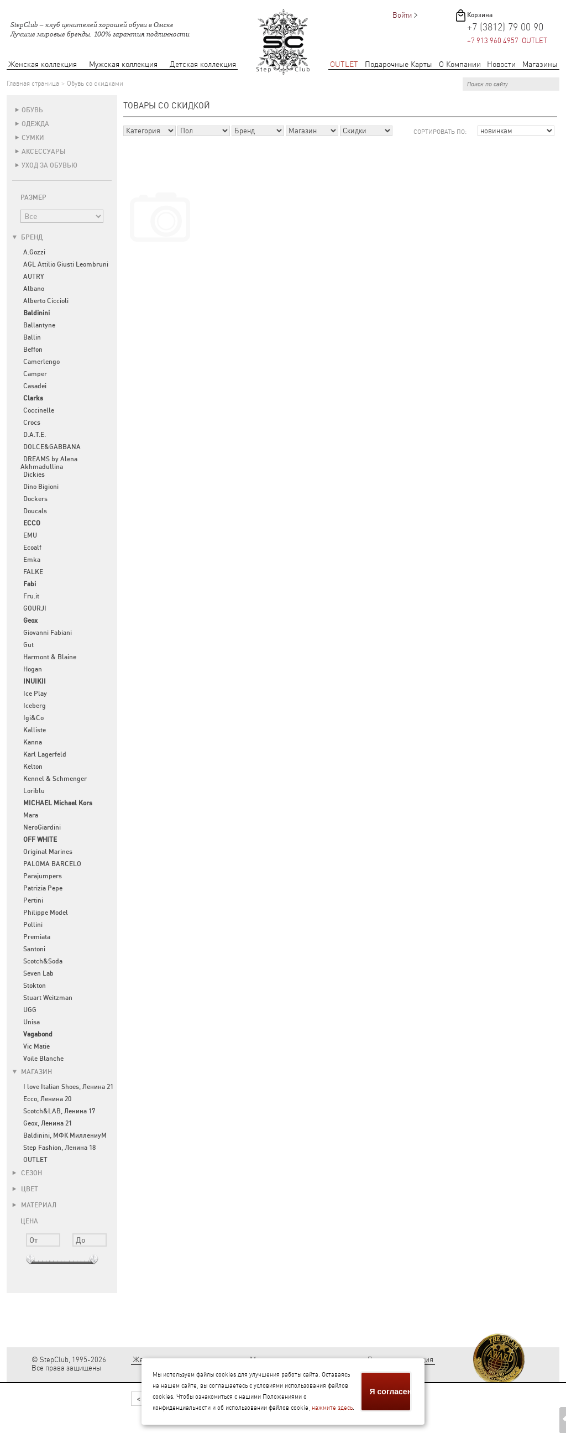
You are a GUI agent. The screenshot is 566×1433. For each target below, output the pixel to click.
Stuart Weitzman (47, 998)
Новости (501, 64)
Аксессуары (44, 151)
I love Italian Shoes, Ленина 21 (68, 1087)
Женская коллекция (42, 64)
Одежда (35, 124)
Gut (28, 645)
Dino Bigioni (41, 487)
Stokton (34, 985)
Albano (33, 289)
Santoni (34, 949)
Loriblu (34, 791)
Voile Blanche (43, 1058)
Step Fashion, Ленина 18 (59, 1147)
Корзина (479, 15)
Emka (31, 560)
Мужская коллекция (123, 64)
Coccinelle (38, 410)
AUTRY (33, 276)
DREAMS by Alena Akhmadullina (48, 463)
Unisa (31, 1022)
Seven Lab (38, 973)
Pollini (33, 925)
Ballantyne (39, 325)
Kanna (32, 742)
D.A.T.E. (34, 435)
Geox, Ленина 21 (47, 1123)
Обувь (32, 110)
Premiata (36, 937)
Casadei (34, 386)
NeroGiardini (42, 827)
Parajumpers (42, 876)
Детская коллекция (203, 64)
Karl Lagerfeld (44, 754)
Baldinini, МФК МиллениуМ (65, 1135)
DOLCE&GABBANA (52, 447)
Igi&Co (33, 718)
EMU (30, 535)
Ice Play (35, 693)
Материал (34, 1205)
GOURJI (34, 608)
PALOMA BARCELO (52, 864)
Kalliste (34, 730)
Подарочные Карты (398, 64)
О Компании (460, 64)
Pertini (33, 900)
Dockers (35, 499)
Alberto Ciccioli (46, 301)
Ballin (32, 337)
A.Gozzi (34, 252)
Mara (30, 815)
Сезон (27, 1173)
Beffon (33, 349)
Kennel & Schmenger (55, 779)
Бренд (27, 237)
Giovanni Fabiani (47, 633)
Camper (35, 374)
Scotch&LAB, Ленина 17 (59, 1111)
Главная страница (33, 83)
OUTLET (344, 64)
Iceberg (34, 706)
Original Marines (47, 852)
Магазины (540, 64)
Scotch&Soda (42, 961)
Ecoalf (32, 547)
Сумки (33, 138)
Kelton (33, 766)
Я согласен (391, 1391)
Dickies (34, 474)
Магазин (32, 1072)
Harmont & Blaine (49, 657)
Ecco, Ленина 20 (47, 1099)
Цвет (25, 1189)
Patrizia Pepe (42, 888)
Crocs (31, 422)
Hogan (32, 669)
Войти (402, 15)
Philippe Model (45, 912)
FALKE (33, 572)
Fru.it (31, 596)
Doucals (35, 511)
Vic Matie (36, 1046)
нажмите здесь (332, 1407)
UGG (29, 1010)
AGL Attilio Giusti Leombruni (65, 264)
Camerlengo (41, 362)
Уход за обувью (49, 165)
